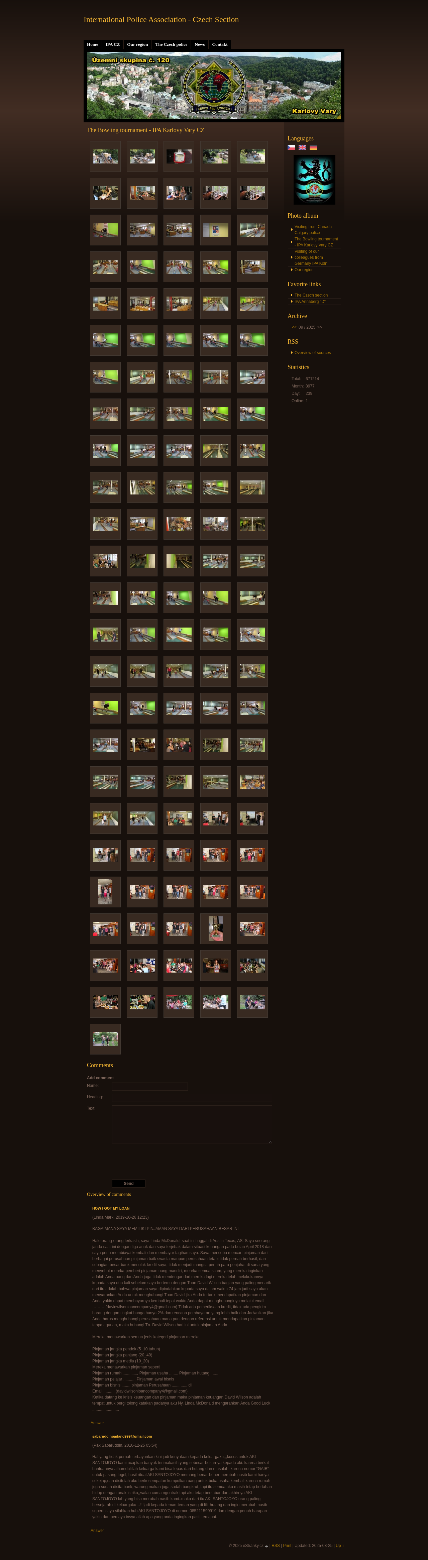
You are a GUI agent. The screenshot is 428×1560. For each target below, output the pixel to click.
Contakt (220, 44)
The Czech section (311, 295)
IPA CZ (113, 44)
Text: (91, 1108)
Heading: (95, 1097)
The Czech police (171, 44)
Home (92, 44)
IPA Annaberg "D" (310, 301)
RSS (276, 1545)
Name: (93, 1085)
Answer (97, 1423)
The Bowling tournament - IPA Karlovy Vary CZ (316, 242)
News (200, 44)
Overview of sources (313, 352)
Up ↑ (340, 1545)
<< (294, 327)
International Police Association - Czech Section (161, 19)
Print (287, 1545)
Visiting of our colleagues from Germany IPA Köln (311, 257)
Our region (137, 44)
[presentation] (181, 1161)
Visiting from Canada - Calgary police (314, 229)
